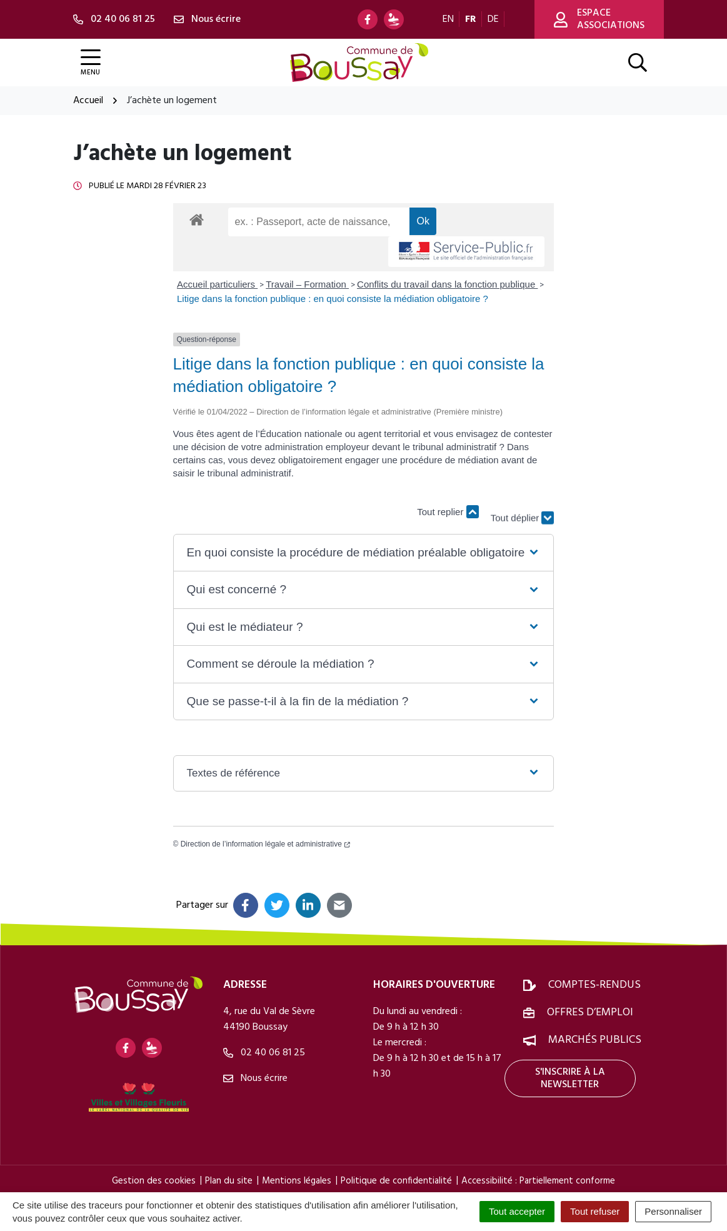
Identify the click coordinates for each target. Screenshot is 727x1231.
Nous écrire (255, 1078)
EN (448, 19)
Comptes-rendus (594, 985)
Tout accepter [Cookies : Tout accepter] (517, 1211)
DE (493, 19)
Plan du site (229, 1180)
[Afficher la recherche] (637, 62)
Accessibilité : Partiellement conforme (538, 1180)
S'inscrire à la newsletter (570, 1078)
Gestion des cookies (154, 1180)
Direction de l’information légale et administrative (265, 844)
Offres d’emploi (590, 1012)
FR (470, 19)
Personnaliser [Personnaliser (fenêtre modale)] (673, 1211)
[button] (364, 553)
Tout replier (447, 511)
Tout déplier (522, 505)
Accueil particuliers (217, 284)
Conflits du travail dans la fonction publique (447, 284)
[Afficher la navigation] (90, 63)
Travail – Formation (307, 284)
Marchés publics (594, 1040)
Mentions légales (296, 1180)
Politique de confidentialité (396, 1180)
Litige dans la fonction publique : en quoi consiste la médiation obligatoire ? (332, 298)
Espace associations (599, 19)
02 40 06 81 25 (264, 1053)
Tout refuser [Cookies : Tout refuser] (594, 1211)
